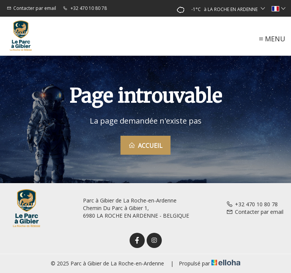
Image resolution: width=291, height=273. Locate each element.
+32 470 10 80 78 (252, 204)
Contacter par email (254, 211)
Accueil (145, 145)
